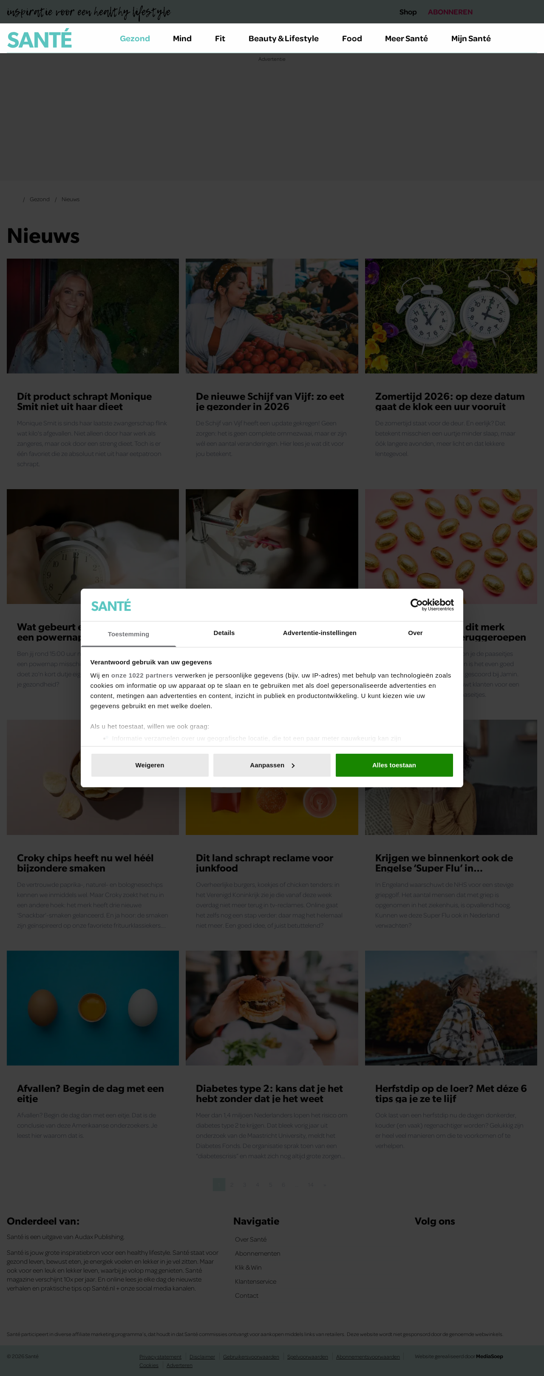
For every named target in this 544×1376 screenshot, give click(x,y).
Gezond (140, 37)
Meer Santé (411, 37)
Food (357, 37)
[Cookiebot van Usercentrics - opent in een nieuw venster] (417, 604)
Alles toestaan (394, 765)
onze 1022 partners (142, 675)
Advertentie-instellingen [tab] (320, 632)
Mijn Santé (477, 37)
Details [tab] (224, 632)
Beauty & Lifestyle (289, 37)
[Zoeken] (530, 38)
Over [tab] (415, 632)
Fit (225, 37)
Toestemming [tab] (129, 634)
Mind (187, 37)
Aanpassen (272, 765)
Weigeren (149, 765)
